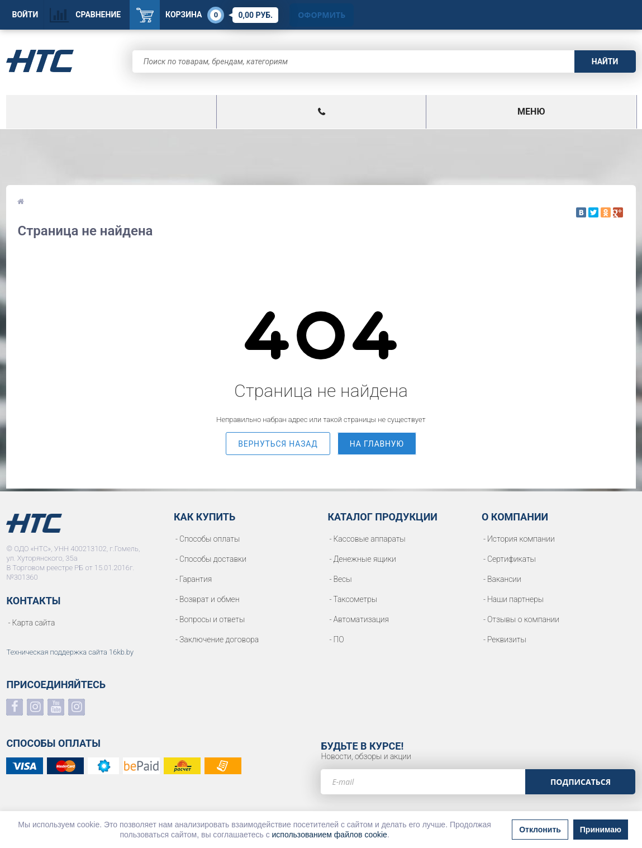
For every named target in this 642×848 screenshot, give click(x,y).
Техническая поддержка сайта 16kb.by (70, 652)
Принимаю (600, 829)
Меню (531, 111)
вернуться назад (278, 443)
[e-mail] (423, 781)
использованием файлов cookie (329, 834)
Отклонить (540, 829)
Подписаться (580, 781)
